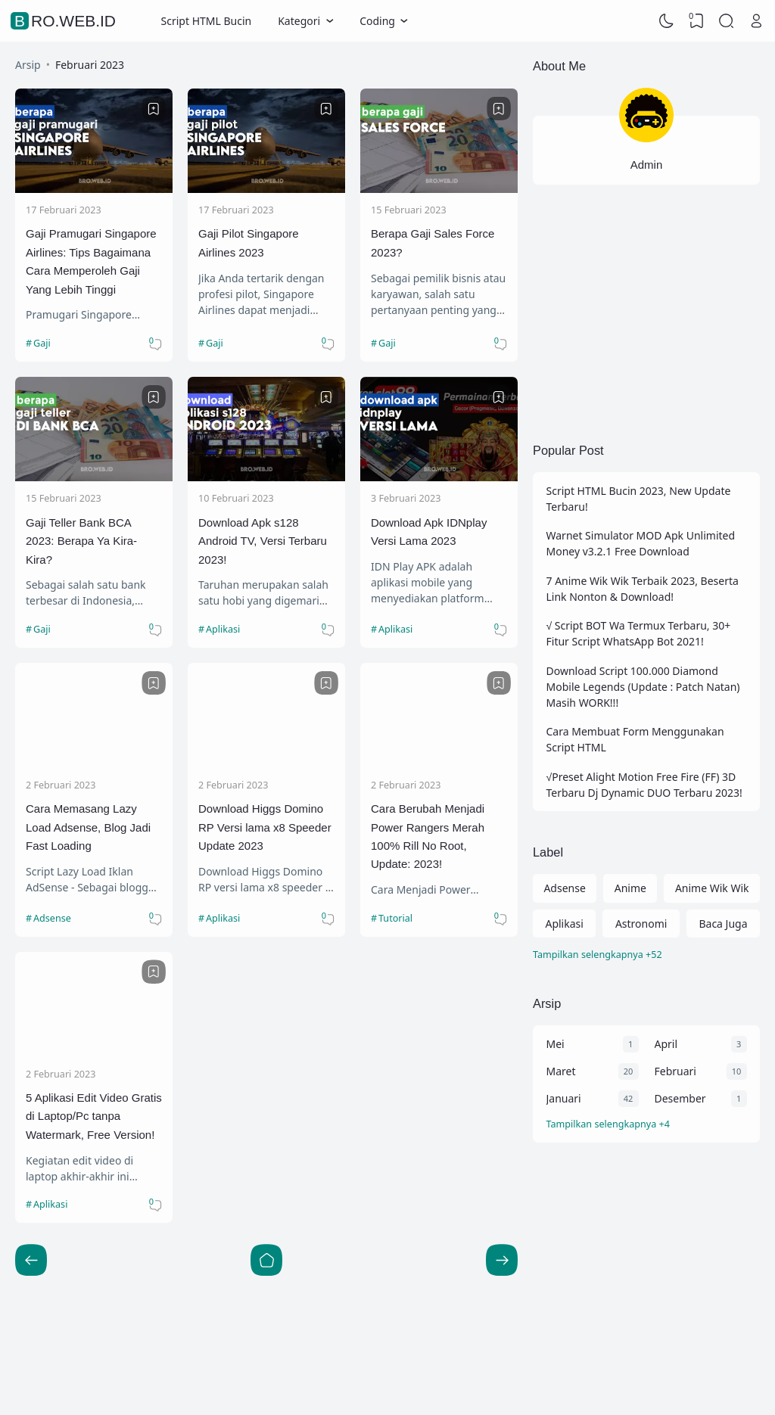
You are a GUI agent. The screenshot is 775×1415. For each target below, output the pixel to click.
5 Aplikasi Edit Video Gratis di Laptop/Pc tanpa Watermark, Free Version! (94, 1116)
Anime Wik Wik (712, 888)
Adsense (52, 918)
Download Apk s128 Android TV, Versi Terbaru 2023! (262, 541)
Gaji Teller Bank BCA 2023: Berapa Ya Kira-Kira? (81, 541)
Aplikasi (223, 629)
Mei (555, 1044)
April (666, 1044)
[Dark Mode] (666, 21)
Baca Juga (723, 923)
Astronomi (641, 923)
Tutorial (395, 918)
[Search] (726, 21)
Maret (561, 1071)
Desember (680, 1098)
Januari (563, 1098)
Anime (630, 888)
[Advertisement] (646, 311)
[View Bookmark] (696, 21)
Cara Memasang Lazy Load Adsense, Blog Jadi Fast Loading (88, 827)
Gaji (42, 343)
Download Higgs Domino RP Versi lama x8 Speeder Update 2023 (264, 827)
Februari (675, 1071)
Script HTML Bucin (206, 21)
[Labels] (646, 955)
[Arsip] (646, 1125)
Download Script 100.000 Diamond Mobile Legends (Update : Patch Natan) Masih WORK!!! (643, 687)
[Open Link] (756, 21)
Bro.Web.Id (65, 21)
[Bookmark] (154, 109)
